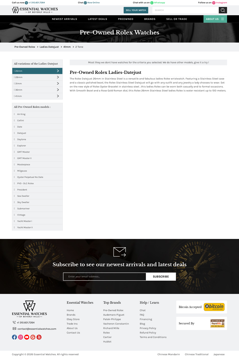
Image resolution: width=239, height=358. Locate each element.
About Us (215, 18)
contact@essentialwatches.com (34, 329)
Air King (19, 114)
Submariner (22, 208)
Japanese (219, 354)
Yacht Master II (23, 227)
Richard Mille (111, 328)
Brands (150, 19)
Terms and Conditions (153, 337)
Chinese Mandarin (169, 354)
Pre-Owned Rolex (113, 310)
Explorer (20, 145)
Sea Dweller (21, 196)
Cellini (19, 120)
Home (70, 310)
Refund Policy (148, 332)
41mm (18, 96)
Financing (146, 319)
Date (18, 126)
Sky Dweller (21, 202)
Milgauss (20, 170)
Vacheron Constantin (116, 323)
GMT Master (22, 152)
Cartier (107, 337)
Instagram (219, 2)
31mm (18, 83)
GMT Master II (23, 158)
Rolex (106, 332)
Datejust (20, 133)
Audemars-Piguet (113, 314)
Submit (223, 10)
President (20, 189)
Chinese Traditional (196, 354)
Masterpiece (22, 164)
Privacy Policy (148, 328)
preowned (125, 19)
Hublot (107, 341)
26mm (18, 71)
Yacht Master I (23, 221)
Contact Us (73, 332)
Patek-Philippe (112, 319)
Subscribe (161, 276)
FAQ (142, 314)
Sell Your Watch (136, 10)
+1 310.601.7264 (35, 2)
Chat (143, 310)
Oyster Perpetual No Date (28, 177)
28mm (18, 77)
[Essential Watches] (35, 9)
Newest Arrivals (64, 19)
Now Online (92, 2)
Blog (142, 323)
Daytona (20, 139)
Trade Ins (72, 323)
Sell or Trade (176, 19)
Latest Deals (97, 19)
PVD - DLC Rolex (24, 183)
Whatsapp (157, 2)
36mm (18, 90)
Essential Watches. (45, 354)
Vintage (19, 214)
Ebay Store (73, 319)
